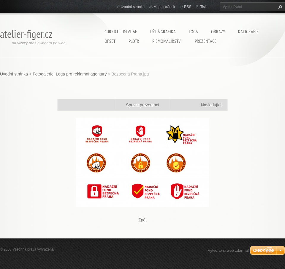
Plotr (134, 41)
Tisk (203, 7)
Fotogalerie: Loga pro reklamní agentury (70, 74)
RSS (187, 7)
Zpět (142, 220)
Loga (193, 31)
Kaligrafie (248, 31)
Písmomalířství (167, 41)
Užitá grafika (163, 31)
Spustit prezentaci (142, 105)
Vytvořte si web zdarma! (228, 250)
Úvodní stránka (133, 7)
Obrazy (218, 31)
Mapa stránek (164, 7)
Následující (211, 105)
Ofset (109, 41)
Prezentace (205, 41)
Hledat (279, 6)
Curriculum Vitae (120, 31)
